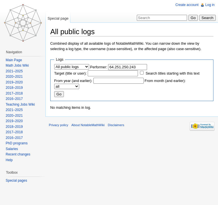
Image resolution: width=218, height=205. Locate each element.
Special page (57, 18)
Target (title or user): (70, 73)
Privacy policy (58, 125)
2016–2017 (14, 99)
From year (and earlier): (73, 81)
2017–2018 (14, 93)
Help (9, 160)
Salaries (12, 149)
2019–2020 (14, 82)
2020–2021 (14, 77)
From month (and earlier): (165, 81)
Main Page (14, 60)
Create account (186, 5)
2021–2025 (14, 71)
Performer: (98, 67)
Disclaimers (116, 125)
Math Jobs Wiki (17, 65)
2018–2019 (14, 88)
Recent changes (18, 154)
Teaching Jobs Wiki (20, 104)
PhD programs (17, 143)
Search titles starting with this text (173, 73)
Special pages (16, 181)
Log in (210, 5)
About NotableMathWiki (88, 125)
